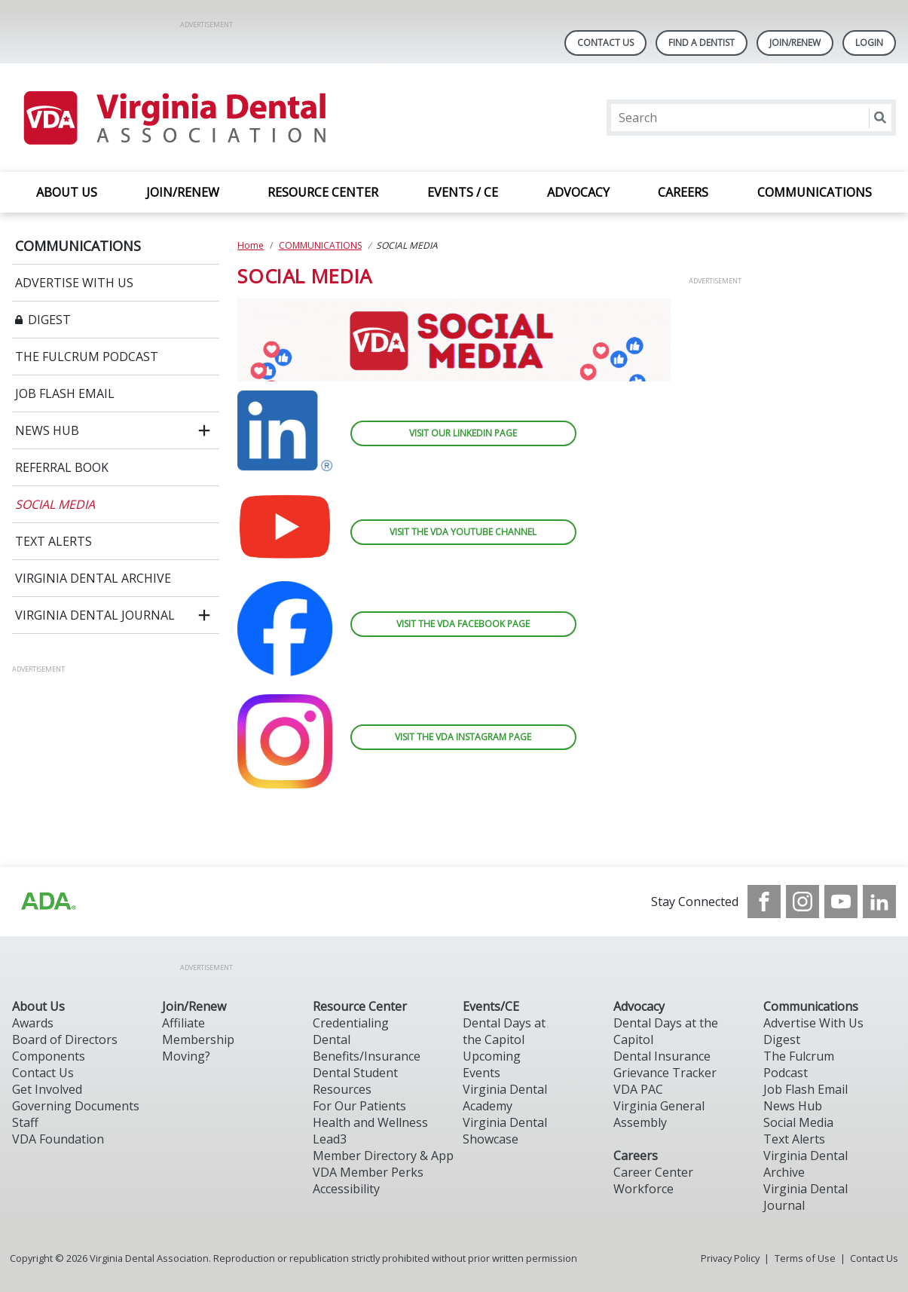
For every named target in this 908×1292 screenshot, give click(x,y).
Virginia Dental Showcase (505, 1130)
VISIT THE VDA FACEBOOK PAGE (463, 623)
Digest (781, 1039)
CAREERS (683, 192)
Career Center (653, 1172)
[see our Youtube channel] (841, 901)
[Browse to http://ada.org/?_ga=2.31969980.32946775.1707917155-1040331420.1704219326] (47, 901)
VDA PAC (638, 1089)
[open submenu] (204, 430)
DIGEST (49, 319)
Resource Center (360, 1006)
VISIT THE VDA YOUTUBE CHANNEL (463, 531)
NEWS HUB (47, 430)
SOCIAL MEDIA (55, 504)
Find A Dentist (701, 42)
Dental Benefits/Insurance (366, 1047)
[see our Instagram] (802, 901)
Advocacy (639, 1006)
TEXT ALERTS (53, 541)
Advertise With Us (813, 1023)
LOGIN (869, 42)
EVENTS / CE (462, 192)
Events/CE (491, 1006)
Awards (33, 1023)
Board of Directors (65, 1039)
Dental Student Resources (355, 1081)
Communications (810, 1006)
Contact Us (605, 42)
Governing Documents (75, 1106)
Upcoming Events (492, 1064)
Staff (25, 1122)
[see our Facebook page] (764, 901)
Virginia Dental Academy (505, 1097)
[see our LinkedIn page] (879, 901)
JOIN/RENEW (182, 192)
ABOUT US (66, 192)
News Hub (792, 1106)
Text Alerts (794, 1139)
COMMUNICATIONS (814, 192)
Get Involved (47, 1089)
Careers (635, 1155)
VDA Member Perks (368, 1172)
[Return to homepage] (173, 117)
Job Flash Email (805, 1089)
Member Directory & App (383, 1155)
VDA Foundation (58, 1139)
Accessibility (346, 1188)
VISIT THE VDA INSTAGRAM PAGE (463, 736)
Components (48, 1056)
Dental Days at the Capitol (504, 1031)
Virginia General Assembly (659, 1114)
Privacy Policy (730, 1258)
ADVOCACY (578, 192)
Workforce (643, 1188)
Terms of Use (805, 1258)
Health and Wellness (370, 1122)
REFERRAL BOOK (62, 467)
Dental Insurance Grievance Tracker (665, 1064)
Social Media (798, 1122)
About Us (38, 1006)
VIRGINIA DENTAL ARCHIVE (93, 578)
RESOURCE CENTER (323, 192)
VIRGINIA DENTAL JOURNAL (95, 615)
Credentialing (351, 1023)
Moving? (186, 1056)
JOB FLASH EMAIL (65, 393)
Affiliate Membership (198, 1031)
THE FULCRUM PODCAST (86, 356)
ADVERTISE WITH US (74, 282)
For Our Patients (359, 1106)
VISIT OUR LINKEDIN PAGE (463, 433)
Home (250, 245)
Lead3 (330, 1139)
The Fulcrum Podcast (798, 1064)
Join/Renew (795, 42)
